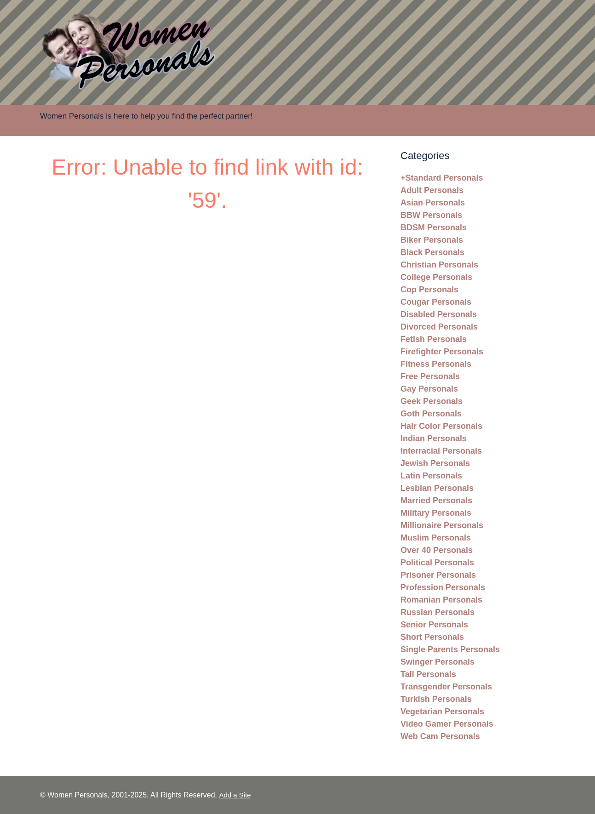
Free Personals (430, 376)
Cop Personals (429, 289)
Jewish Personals (435, 463)
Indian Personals (433, 438)
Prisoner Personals (438, 575)
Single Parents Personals (450, 649)
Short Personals (432, 637)
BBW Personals (431, 215)
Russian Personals (437, 612)
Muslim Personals (435, 537)
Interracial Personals (441, 450)
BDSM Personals (433, 227)
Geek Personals (431, 401)
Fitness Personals (435, 364)
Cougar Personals (435, 302)
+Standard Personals (441, 177)
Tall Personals (428, 674)
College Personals (436, 277)
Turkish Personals (436, 699)
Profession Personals (442, 587)
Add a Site (235, 795)
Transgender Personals (446, 686)
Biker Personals (431, 240)
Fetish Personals (433, 339)
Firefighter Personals (441, 351)
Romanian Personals (441, 599)
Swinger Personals (437, 661)
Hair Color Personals (441, 426)
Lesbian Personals (437, 488)
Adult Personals (431, 190)
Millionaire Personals (441, 525)
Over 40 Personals (436, 550)
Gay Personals (429, 388)
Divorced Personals (439, 326)
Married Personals (436, 500)
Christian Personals (439, 264)
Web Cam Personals (440, 736)
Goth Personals (431, 413)
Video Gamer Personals (446, 724)
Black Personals (432, 252)
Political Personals (437, 562)
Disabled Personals (438, 314)
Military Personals (435, 513)
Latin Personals (431, 475)
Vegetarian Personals (442, 711)
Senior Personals (434, 624)
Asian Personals (432, 202)
